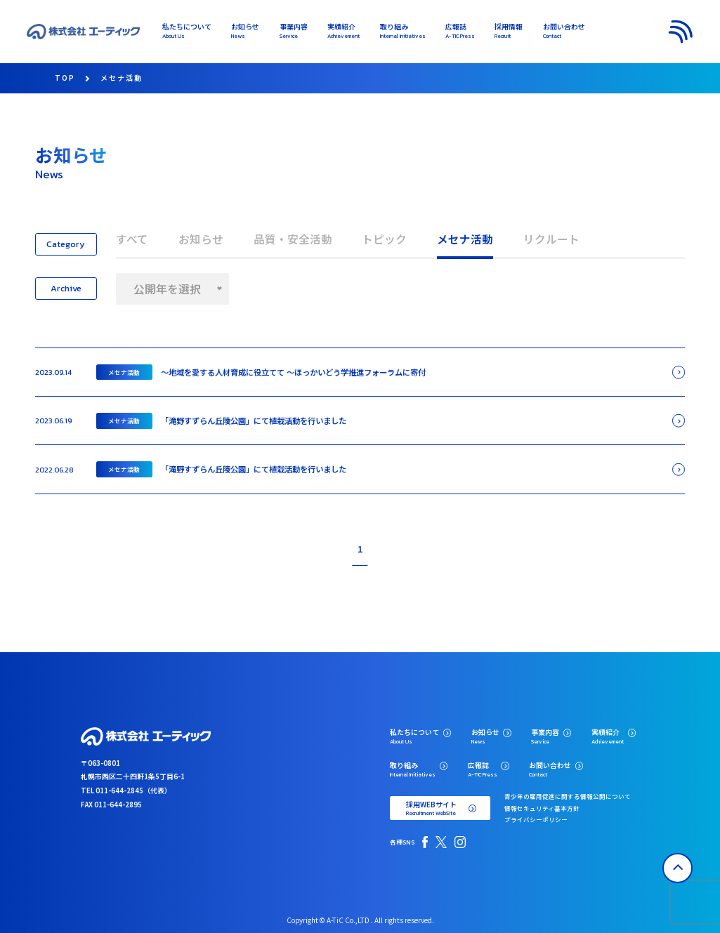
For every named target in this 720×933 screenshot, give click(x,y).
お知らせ (200, 239)
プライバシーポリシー (536, 819)
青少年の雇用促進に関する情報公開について (567, 796)
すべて (132, 239)
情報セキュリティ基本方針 (542, 808)
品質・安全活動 (293, 239)
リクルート (551, 239)
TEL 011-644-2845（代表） (126, 790)
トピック (384, 239)
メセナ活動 (465, 239)
